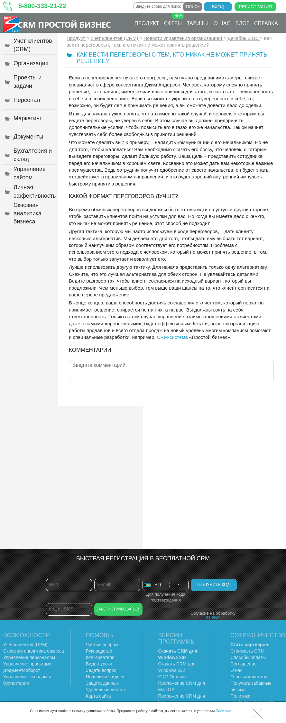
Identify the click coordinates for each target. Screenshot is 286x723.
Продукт (146, 22)
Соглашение (243, 663)
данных (213, 617)
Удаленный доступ (105, 689)
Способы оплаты (248, 657)
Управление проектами (27, 663)
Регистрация (255, 6)
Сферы (174, 19)
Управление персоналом (29, 657)
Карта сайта (98, 696)
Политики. (224, 711)
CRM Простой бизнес (64, 24)
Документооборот (21, 670)
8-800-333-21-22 (42, 5)
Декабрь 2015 (243, 38)
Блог (242, 22)
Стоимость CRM (247, 651)
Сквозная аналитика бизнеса (33, 651)
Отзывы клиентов (248, 676)
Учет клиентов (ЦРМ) (25, 644)
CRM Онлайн (172, 676)
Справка (266, 22)
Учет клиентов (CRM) (114, 38)
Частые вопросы (103, 644)
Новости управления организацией (183, 38)
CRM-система (172, 337)
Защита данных (102, 683)
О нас (222, 22)
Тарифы (197, 22)
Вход (218, 6)
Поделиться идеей (105, 676)
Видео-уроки (99, 663)
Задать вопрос (101, 670)
